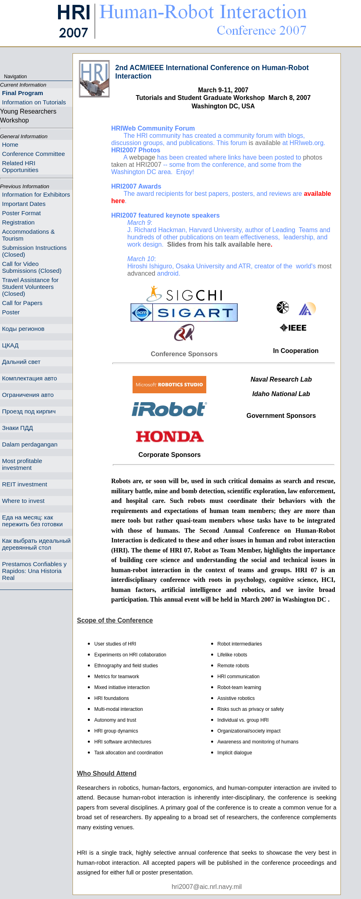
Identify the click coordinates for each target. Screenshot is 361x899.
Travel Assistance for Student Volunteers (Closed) (30, 286)
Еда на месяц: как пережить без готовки (32, 520)
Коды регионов (23, 328)
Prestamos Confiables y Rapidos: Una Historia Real (34, 571)
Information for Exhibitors (36, 194)
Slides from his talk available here (219, 244)
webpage (142, 157)
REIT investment (24, 484)
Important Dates (24, 203)
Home (10, 144)
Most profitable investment (22, 464)
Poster (11, 312)
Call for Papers (22, 302)
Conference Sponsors (184, 354)
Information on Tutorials (34, 102)
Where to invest (23, 500)
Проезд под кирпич (29, 411)
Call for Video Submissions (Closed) (32, 267)
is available (264, 142)
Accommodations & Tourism (28, 235)
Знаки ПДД (17, 427)
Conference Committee (33, 153)
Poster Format (21, 213)
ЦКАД (10, 345)
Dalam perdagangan (30, 444)
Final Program (22, 92)
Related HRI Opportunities (20, 166)
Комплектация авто (29, 378)
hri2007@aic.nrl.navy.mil (207, 886)
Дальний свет (21, 361)
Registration (18, 222)
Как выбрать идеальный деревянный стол (36, 544)
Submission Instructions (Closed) (34, 251)
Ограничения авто (28, 394)
